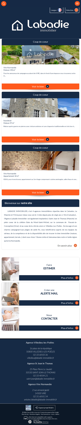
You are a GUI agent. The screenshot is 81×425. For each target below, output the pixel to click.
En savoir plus (67, 245)
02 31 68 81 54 (40, 396)
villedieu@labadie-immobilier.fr (40, 358)
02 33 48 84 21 (40, 375)
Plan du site (25, 414)
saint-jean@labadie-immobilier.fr (40, 378)
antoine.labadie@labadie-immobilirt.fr (40, 399)
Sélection (69, 10)
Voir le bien (40, 86)
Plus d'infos (69, 277)
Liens (53, 414)
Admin (57, 414)
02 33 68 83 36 (40, 354)
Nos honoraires (45, 414)
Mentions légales (35, 414)
